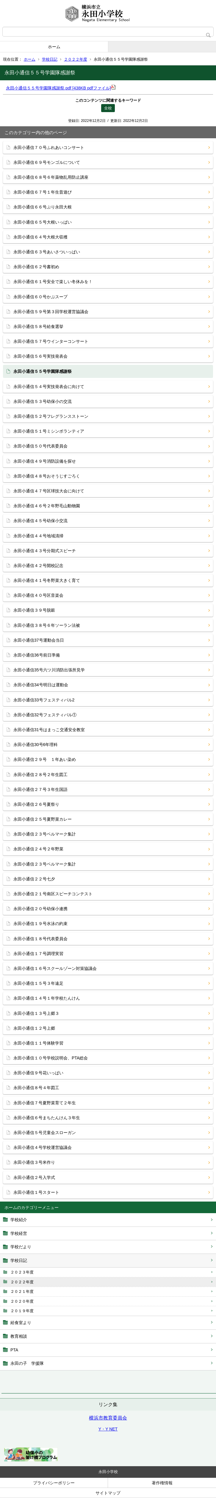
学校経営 (18, 1233)
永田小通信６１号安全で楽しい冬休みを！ (53, 281)
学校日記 (49, 59)
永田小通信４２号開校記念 (38, 565)
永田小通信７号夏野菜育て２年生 (44, 1102)
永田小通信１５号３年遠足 (38, 983)
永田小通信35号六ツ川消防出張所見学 (49, 670)
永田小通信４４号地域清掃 (38, 535)
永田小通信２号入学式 (34, 1177)
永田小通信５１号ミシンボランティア (48, 431)
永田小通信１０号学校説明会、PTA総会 (50, 1058)
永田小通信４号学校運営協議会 (42, 1147)
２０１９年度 (22, 1311)
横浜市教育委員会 (108, 1417)
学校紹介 (18, 1219)
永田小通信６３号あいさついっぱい (46, 251)
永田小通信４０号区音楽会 (38, 595)
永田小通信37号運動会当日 (38, 640)
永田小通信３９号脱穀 (34, 610)
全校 (108, 108)
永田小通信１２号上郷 (34, 1028)
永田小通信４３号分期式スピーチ (44, 550)
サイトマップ (108, 1493)
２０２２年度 (75, 59)
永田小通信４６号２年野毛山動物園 (46, 505)
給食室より (20, 1322)
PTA (14, 1350)
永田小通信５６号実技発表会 (40, 356)
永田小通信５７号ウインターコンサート (50, 341)
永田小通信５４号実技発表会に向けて (48, 386)
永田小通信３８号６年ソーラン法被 (46, 625)
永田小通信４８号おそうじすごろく (46, 476)
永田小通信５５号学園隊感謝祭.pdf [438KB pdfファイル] (60, 88)
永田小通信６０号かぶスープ (40, 296)
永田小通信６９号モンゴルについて (46, 162)
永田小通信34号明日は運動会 (40, 684)
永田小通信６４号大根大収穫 (40, 237)
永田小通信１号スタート (36, 1192)
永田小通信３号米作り (34, 1162)
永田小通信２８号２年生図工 (40, 774)
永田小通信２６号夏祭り (36, 804)
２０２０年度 (22, 1301)
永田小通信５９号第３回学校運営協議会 (50, 311)
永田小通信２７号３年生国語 (40, 789)
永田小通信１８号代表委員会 (40, 938)
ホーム (54, 46)
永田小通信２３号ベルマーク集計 (44, 834)
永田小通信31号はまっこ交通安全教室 (49, 729)
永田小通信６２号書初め (36, 266)
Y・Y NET (108, 1429)
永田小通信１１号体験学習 (38, 1043)
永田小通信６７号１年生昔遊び (42, 192)
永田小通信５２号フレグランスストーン (50, 416)
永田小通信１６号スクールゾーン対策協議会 (55, 968)
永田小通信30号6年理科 (35, 744)
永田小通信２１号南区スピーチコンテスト (53, 893)
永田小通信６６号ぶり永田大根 (42, 207)
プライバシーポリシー (54, 1482)
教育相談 (18, 1336)
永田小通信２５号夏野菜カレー (42, 819)
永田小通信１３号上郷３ (36, 1013)
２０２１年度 (22, 1291)
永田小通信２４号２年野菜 (38, 849)
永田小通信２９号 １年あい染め (44, 759)
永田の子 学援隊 (27, 1363)
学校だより (20, 1246)
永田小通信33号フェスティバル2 (43, 700)
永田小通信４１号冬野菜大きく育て (46, 580)
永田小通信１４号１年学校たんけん (46, 998)
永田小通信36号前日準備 (36, 655)
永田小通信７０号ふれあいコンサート (48, 147)
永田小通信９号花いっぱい (38, 1072)
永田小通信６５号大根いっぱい (42, 222)
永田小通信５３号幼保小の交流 (42, 401)
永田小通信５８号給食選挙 (38, 326)
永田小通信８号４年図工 (36, 1087)
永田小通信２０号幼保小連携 (40, 908)
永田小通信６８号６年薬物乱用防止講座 (50, 177)
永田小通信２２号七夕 (34, 879)
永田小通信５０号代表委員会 (40, 446)
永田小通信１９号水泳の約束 (40, 923)
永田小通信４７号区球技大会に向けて (48, 491)
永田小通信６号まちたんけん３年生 (46, 1117)
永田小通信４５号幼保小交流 (40, 520)
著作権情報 (162, 1482)
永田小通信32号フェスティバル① (44, 714)
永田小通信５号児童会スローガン (44, 1132)
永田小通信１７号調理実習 (38, 953)
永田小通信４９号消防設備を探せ (44, 461)
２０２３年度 (22, 1272)
